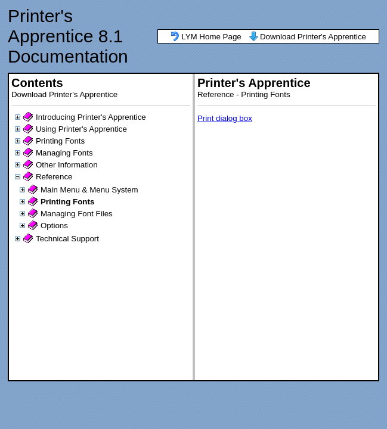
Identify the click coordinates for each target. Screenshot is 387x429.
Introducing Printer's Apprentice (91, 117)
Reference (54, 176)
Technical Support (67, 238)
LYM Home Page (211, 36)
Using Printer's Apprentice (81, 129)
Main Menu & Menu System (89, 189)
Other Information (67, 164)
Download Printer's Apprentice (313, 36)
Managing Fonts (64, 152)
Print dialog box (224, 118)
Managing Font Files (77, 213)
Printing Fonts (60, 140)
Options (54, 225)
